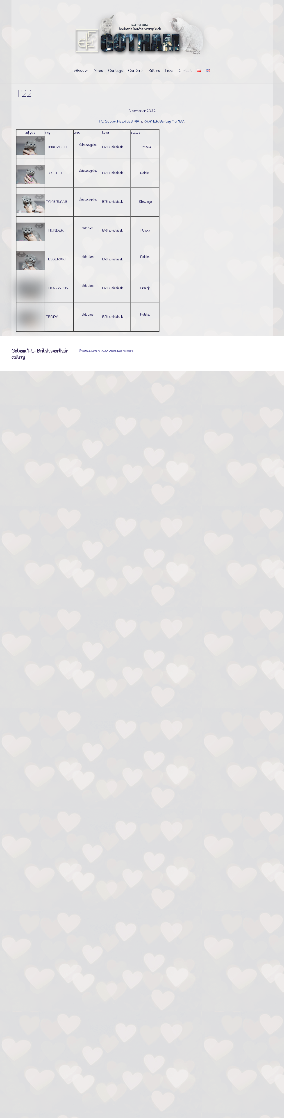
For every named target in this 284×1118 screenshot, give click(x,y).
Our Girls (135, 70)
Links (169, 70)
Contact (185, 70)
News (98, 70)
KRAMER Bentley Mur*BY (163, 121)
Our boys (115, 70)
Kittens (154, 70)
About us (81, 70)
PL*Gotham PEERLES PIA (119, 121)
